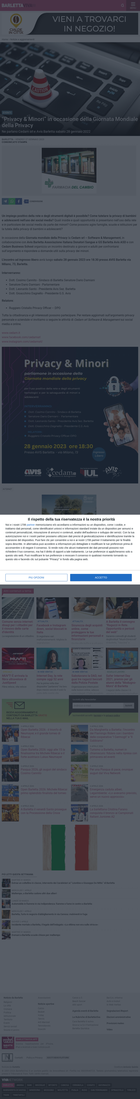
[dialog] (70, 549)
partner (31, 524)
